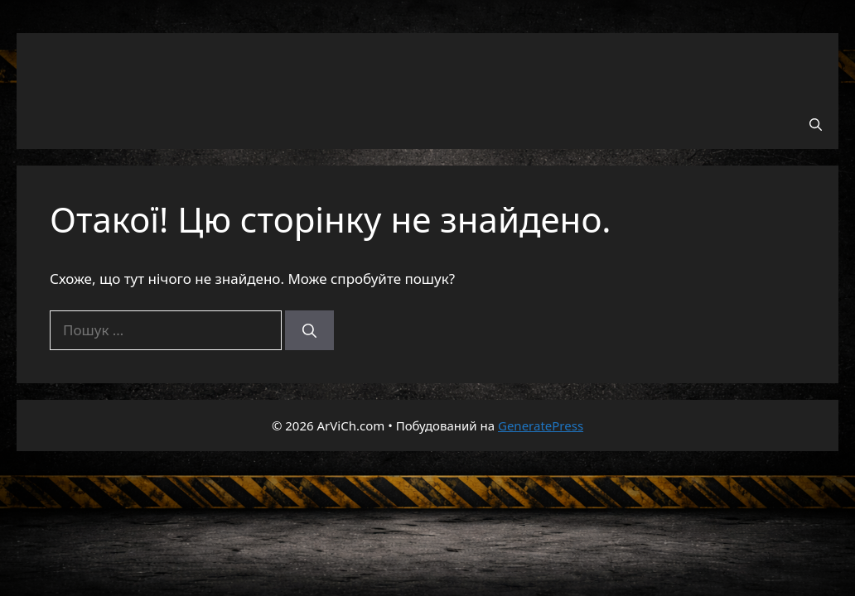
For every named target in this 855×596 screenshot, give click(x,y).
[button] (815, 124)
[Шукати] (309, 330)
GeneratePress (540, 425)
